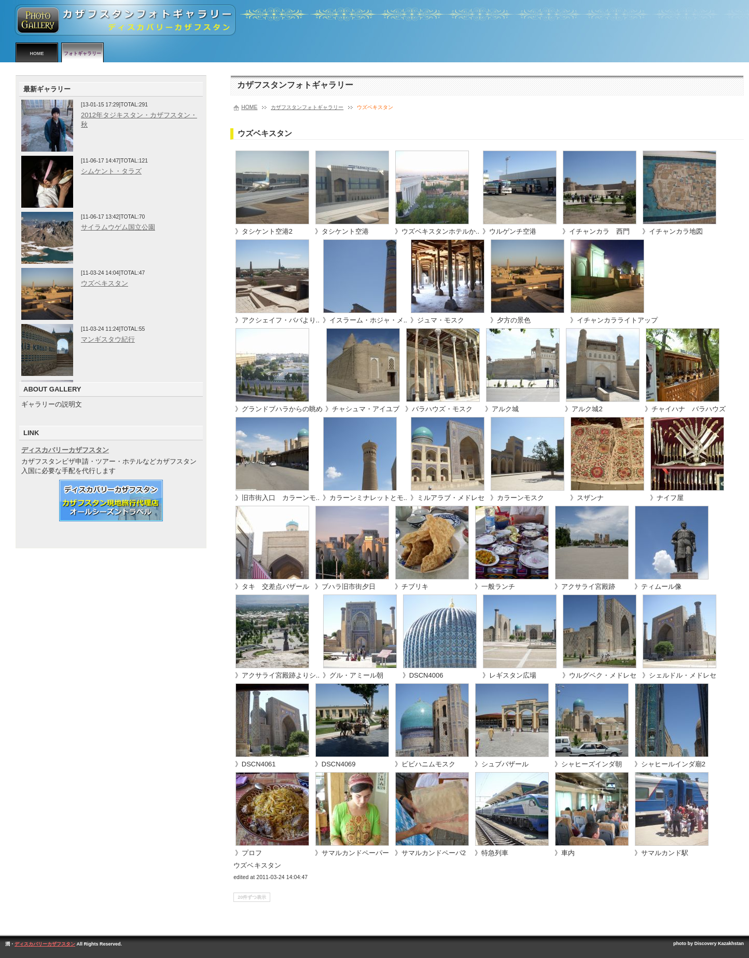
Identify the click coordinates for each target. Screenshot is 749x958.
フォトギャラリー (82, 53)
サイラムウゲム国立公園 (118, 227)
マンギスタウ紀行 (108, 339)
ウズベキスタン (104, 283)
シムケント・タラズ (111, 171)
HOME (37, 53)
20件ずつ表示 (252, 897)
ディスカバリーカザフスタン (65, 450)
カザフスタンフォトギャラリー (307, 107)
